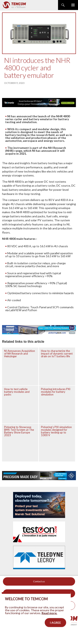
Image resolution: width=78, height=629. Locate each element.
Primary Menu (73, 5)
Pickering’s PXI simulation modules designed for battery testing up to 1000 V (56, 431)
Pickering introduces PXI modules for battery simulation (55, 391)
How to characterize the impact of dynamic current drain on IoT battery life (57, 353)
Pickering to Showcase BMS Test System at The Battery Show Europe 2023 (19, 431)
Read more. (49, 616)
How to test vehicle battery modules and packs (17, 391)
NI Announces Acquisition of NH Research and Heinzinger (19, 353)
